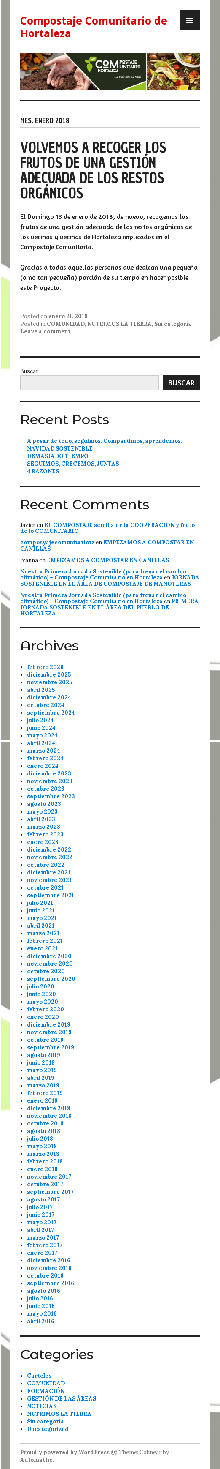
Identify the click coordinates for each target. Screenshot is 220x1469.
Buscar (29, 371)
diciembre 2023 (49, 773)
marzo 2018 (43, 1154)
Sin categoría (172, 324)
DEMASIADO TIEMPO (58, 456)
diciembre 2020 (49, 956)
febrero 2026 (45, 667)
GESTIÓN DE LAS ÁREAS (61, 1398)
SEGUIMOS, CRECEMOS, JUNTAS (73, 463)
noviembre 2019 (49, 1032)
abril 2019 (40, 1077)
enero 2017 (42, 1252)
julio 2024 (40, 720)
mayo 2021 (42, 918)
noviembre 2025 (49, 682)
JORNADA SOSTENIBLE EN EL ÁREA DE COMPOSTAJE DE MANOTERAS (109, 580)
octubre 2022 (45, 864)
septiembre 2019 (50, 1047)
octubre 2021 (45, 887)
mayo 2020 (42, 1001)
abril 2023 (41, 819)
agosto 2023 (44, 804)
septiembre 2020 (51, 979)
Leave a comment (45, 331)
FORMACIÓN (45, 1391)
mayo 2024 (42, 735)
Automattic (36, 1460)
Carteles (39, 1375)
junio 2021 (41, 910)
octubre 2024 (45, 705)
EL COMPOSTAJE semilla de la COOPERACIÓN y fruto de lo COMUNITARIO (107, 528)
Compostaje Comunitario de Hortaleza (93, 26)
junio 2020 (41, 994)
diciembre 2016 (48, 1260)
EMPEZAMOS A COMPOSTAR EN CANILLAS (107, 545)
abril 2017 (40, 1230)
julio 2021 (40, 903)
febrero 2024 (45, 758)
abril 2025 (41, 690)
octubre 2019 (45, 1039)
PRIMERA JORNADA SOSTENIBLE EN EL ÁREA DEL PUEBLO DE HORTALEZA (109, 607)
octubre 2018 (45, 1123)
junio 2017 (40, 1214)
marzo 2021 (43, 933)
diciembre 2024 (49, 697)
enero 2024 (43, 766)
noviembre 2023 (49, 781)
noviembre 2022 (49, 857)
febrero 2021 (45, 941)
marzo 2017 (43, 1237)
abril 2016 (40, 1321)
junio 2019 (41, 1062)
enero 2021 (42, 948)
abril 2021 (40, 925)
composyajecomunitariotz (57, 542)
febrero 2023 (45, 834)
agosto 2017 (43, 1199)
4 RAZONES (43, 471)
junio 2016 (41, 1306)
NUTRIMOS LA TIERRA (119, 324)
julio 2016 (40, 1298)
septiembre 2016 (50, 1283)
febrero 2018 (45, 1161)
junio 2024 (41, 728)
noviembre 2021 (49, 880)
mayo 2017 (41, 1222)
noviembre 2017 (49, 1176)
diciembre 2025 (49, 674)
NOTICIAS (41, 1406)
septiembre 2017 (50, 1192)
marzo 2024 (43, 750)
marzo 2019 (43, 1085)
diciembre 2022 (49, 849)
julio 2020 (40, 986)
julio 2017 (40, 1207)
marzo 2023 (43, 826)
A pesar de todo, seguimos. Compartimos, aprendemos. (104, 441)
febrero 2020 (45, 1009)
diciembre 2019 (48, 1024)
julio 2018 (40, 1138)
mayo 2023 (42, 811)
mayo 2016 (42, 1313)
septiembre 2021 (50, 895)
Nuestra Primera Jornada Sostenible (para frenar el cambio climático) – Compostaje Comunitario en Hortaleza (103, 574)
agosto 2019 (43, 1055)
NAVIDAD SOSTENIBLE (60, 448)
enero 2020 (43, 1017)
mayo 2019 (42, 1070)
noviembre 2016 (49, 1268)
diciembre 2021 (48, 872)
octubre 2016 (45, 1275)
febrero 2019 (45, 1093)
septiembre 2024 (51, 712)
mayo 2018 (42, 1146)
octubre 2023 (45, 788)
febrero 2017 (44, 1245)
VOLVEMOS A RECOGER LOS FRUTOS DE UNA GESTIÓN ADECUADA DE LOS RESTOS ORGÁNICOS (93, 171)
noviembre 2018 (49, 1115)
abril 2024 (41, 743)
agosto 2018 (43, 1131)
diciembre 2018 (48, 1108)
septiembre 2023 (51, 796)
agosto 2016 (43, 1290)
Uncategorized (48, 1429)
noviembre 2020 (50, 963)
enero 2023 (43, 842)
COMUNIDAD (66, 324)
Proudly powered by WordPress (65, 1452)
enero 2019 (42, 1100)
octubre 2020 (46, 971)
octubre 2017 (45, 1184)
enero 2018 (42, 1169)
